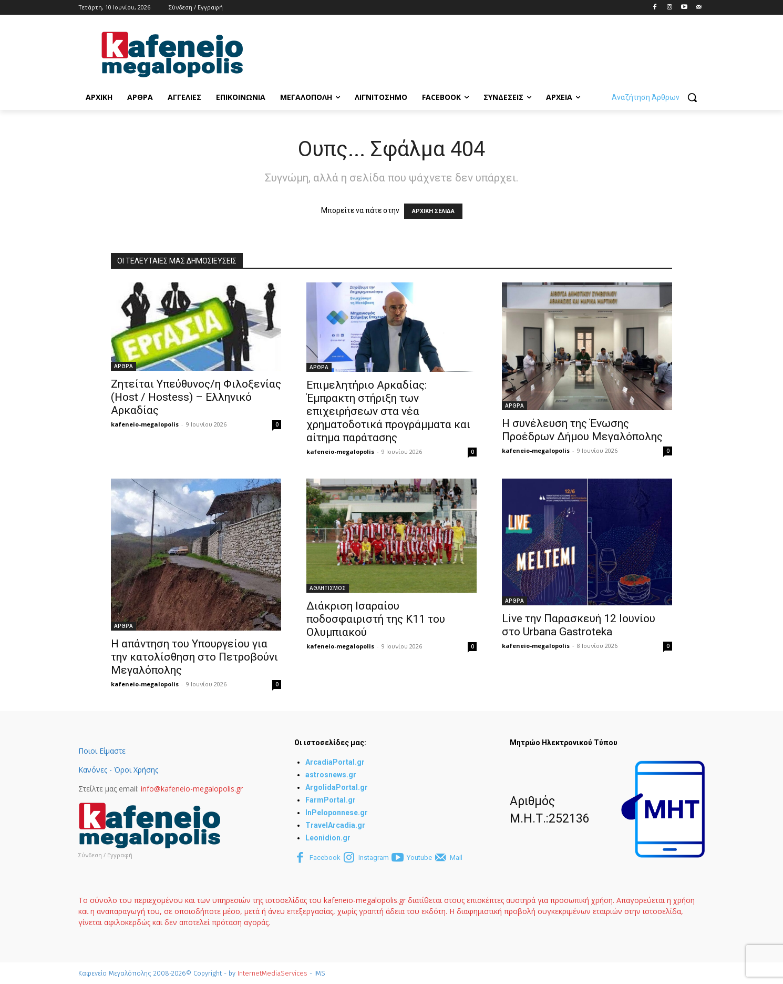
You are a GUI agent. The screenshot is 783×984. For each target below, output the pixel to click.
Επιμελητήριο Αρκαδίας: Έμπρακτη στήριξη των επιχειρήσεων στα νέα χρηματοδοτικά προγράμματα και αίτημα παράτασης (388, 411)
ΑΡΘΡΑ (123, 366)
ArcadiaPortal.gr (335, 762)
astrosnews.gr (330, 774)
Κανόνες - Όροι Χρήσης (118, 770)
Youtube (419, 857)
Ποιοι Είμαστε (102, 751)
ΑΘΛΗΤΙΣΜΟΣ (328, 588)
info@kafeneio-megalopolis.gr (192, 789)
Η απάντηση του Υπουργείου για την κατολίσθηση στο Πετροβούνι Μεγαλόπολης (194, 656)
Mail (456, 857)
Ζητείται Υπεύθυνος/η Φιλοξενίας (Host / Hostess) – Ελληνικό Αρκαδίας (196, 397)
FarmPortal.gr (330, 800)
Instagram (373, 857)
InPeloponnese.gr (336, 812)
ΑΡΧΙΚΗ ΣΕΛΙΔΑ (433, 211)
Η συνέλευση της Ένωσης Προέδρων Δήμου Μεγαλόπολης (582, 430)
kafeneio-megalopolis (145, 424)
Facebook (325, 857)
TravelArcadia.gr (335, 825)
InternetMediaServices (272, 973)
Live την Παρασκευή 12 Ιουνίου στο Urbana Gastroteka (578, 625)
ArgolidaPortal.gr (336, 787)
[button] (658, 97)
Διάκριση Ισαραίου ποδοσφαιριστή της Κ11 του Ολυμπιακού (375, 619)
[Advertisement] (457, 53)
